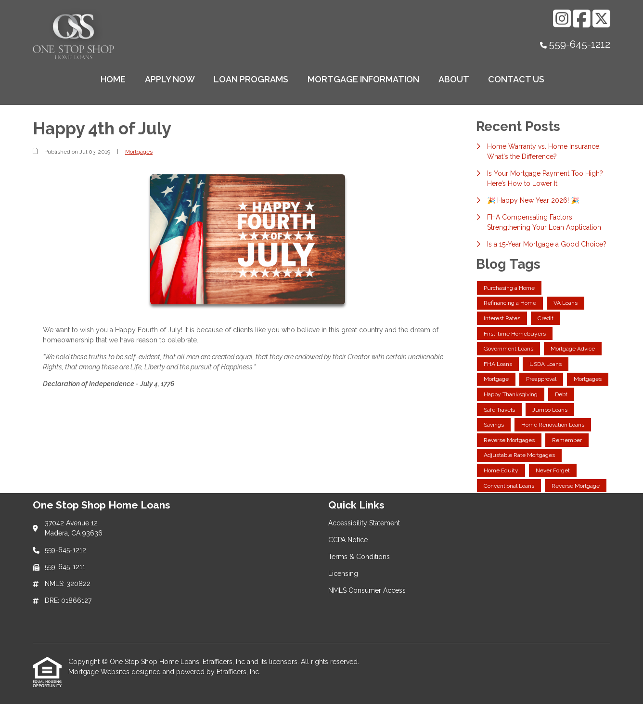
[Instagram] (562, 18)
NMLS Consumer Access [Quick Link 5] (367, 590)
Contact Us (516, 79)
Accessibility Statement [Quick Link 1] (364, 523)
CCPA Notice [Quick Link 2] (348, 540)
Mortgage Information (363, 79)
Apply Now (170, 79)
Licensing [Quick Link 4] (343, 573)
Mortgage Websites (99, 672)
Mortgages (139, 151)
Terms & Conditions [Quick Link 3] (359, 557)
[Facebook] (582, 18)
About (453, 79)
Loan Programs (251, 79)
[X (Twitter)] (601, 18)
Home (113, 79)
